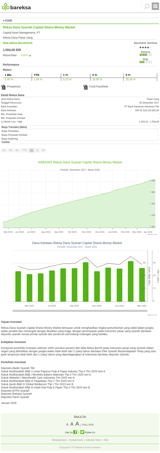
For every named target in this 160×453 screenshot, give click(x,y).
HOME (7, 20)
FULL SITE (88, 424)
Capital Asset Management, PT (21, 32)
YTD (24, 150)
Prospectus (11, 86)
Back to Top (80, 416)
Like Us (71, 432)
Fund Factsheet (95, 86)
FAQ (106, 439)
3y (37, 150)
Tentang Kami (59, 439)
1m (4, 150)
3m (10, 150)
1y (31, 150)
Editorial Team (93, 439)
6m (17, 150)
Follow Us (87, 432)
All (43, 150)
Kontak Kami (76, 439)
